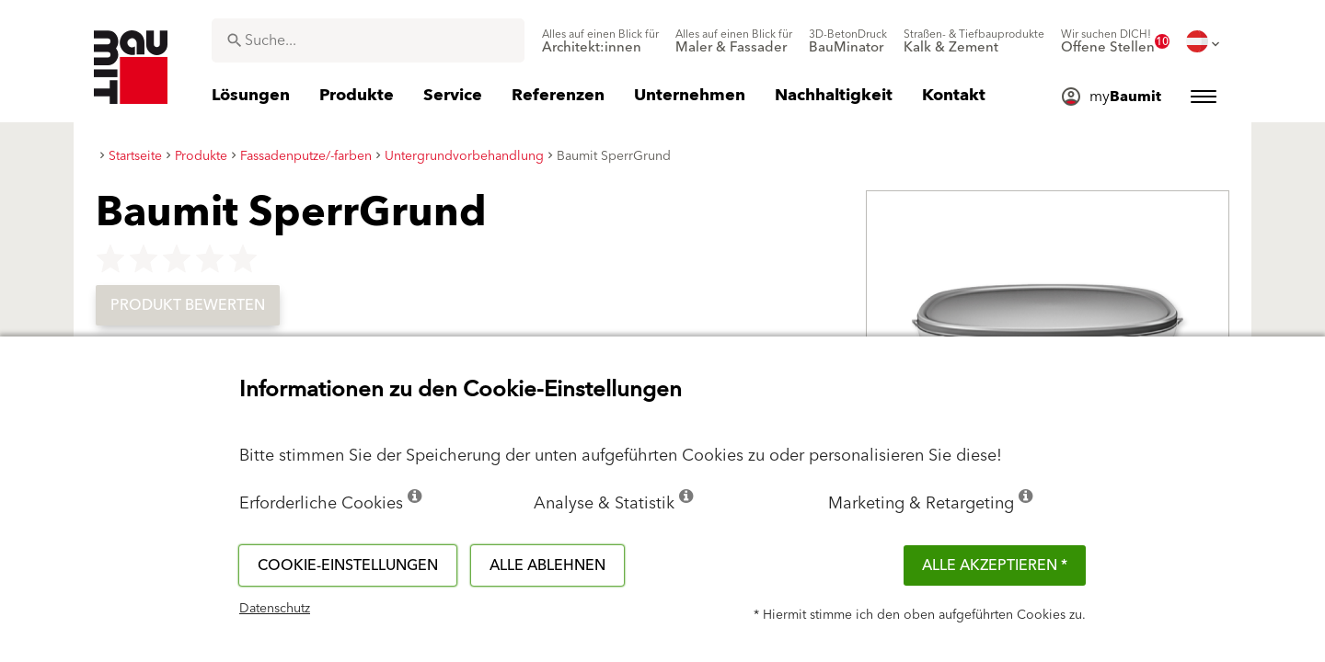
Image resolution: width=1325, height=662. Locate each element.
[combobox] (368, 40)
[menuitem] (600, 41)
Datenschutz (274, 609)
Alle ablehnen (547, 565)
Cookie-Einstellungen (348, 565)
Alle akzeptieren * (994, 565)
